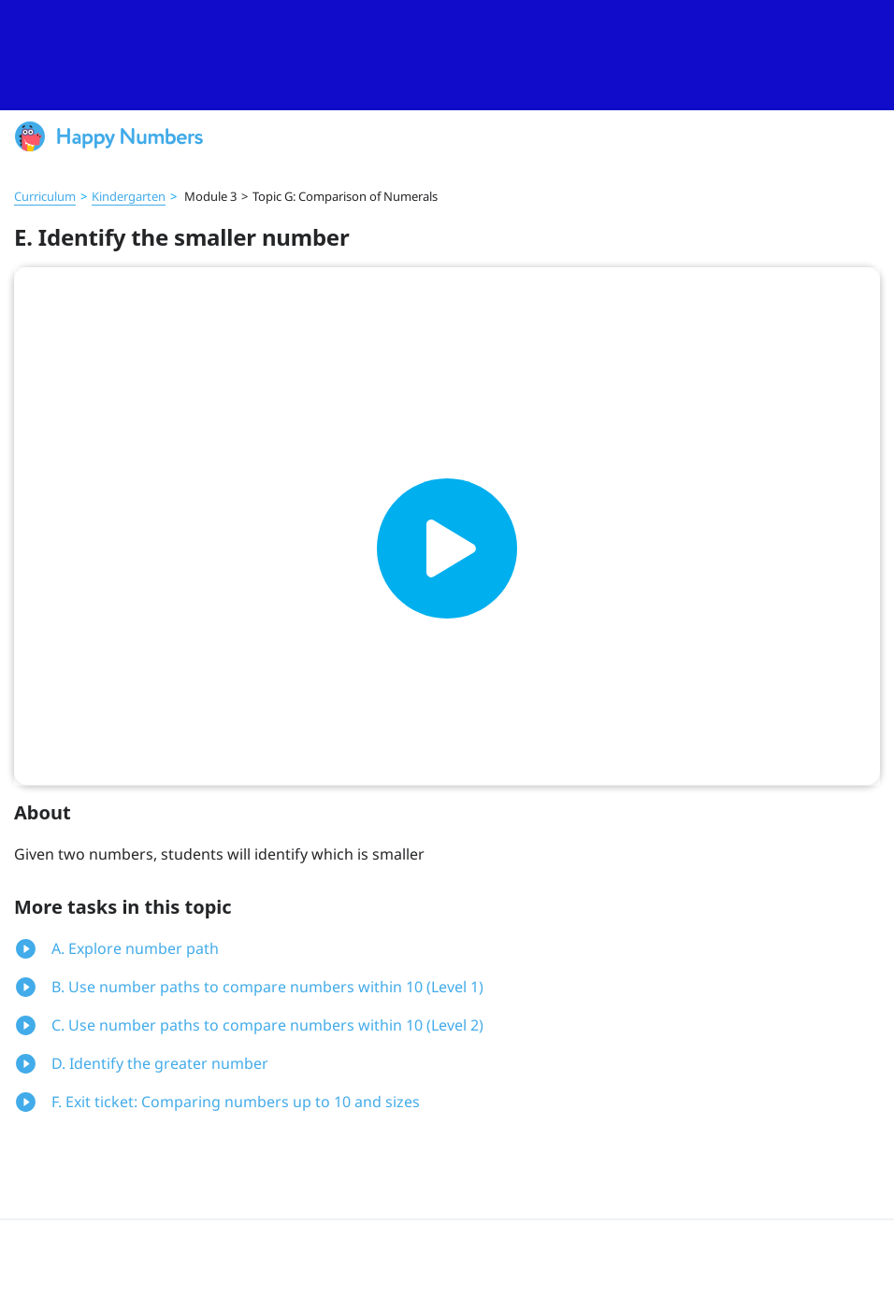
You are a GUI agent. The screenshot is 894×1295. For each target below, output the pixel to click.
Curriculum (45, 196)
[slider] (447, 55)
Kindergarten (129, 196)
